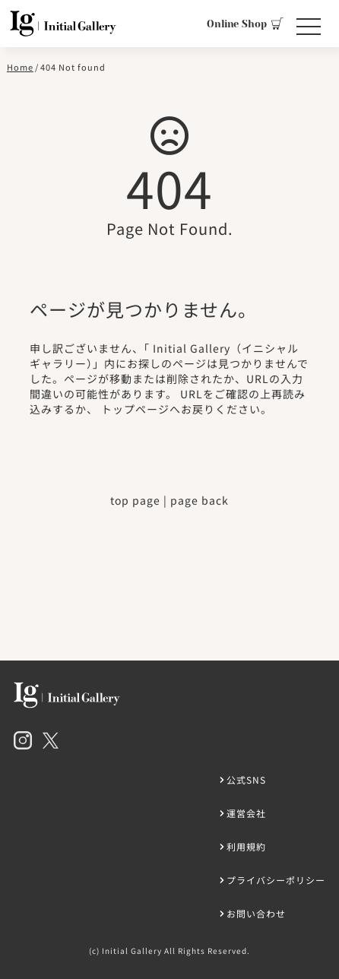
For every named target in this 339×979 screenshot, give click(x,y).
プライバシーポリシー (276, 879)
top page (135, 500)
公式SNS (246, 779)
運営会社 (246, 812)
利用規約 (246, 846)
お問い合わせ (256, 913)
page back (199, 500)
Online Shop (245, 23)
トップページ (135, 409)
